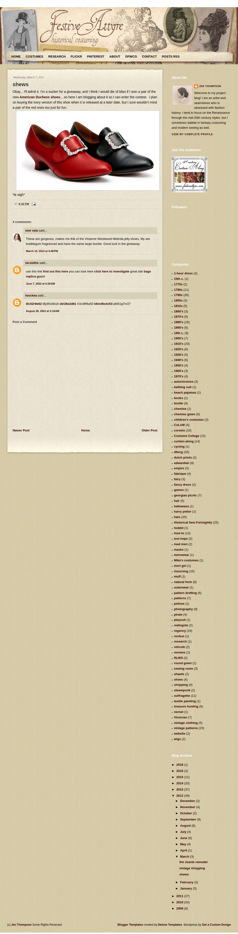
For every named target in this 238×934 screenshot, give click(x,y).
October (186, 813)
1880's (178, 322)
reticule (179, 647)
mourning (181, 571)
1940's (178, 360)
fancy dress (182, 484)
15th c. (179, 279)
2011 (180, 896)
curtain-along (183, 441)
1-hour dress (183, 273)
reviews (179, 652)
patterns (180, 598)
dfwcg (178, 452)
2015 (180, 777)
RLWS (178, 658)
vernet (178, 712)
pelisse (179, 603)
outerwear (181, 587)
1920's (178, 349)
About (114, 56)
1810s (178, 306)
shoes (178, 679)
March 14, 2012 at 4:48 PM (42, 251)
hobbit (178, 528)
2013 (180, 789)
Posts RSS (170, 56)
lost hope (181, 538)
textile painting (185, 701)
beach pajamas (185, 392)
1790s (178, 295)
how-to (179, 533)
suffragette (182, 695)
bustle (178, 403)
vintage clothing (186, 723)
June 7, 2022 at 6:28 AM (40, 283)
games (179, 490)
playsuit (180, 620)
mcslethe (32, 263)
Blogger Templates (130, 924)
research (180, 641)
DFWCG (131, 56)
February (187, 882)
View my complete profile (192, 134)
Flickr (76, 56)
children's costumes (189, 419)
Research (57, 56)
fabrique (180, 473)
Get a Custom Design (216, 924)
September (188, 819)
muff (177, 576)
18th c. (179, 333)
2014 (180, 783)
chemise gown (184, 414)
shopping (181, 685)
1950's (178, 365)
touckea (31, 295)
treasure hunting (186, 706)
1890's (178, 327)
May (183, 844)
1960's (178, 371)
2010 (180, 902)
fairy (177, 479)
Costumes (34, 56)
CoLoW (179, 425)
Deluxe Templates (170, 924)
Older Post (149, 430)
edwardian (181, 463)
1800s (178, 300)
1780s (178, 290)
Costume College (186, 436)
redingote (181, 625)
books (178, 398)
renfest (179, 636)
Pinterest (95, 56)
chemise (180, 408)
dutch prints (183, 457)
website (179, 733)
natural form (183, 582)
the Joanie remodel (193, 862)
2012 (180, 795)
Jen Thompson (210, 86)
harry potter (182, 511)
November (188, 807)
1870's (178, 316)
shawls (179, 674)
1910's (178, 344)
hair (177, 501)
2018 (180, 764)
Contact (149, 56)
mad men (181, 544)
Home (16, 56)
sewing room (183, 668)
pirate (178, 614)
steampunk (182, 690)
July (183, 832)
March (185, 856)
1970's (178, 376)
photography (183, 609)
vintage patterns (186, 728)
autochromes (183, 381)
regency (180, 631)
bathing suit (183, 387)
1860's (178, 311)
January (186, 888)
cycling (179, 446)
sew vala (31, 230)
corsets (179, 430)
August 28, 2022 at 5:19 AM (42, 311)
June (184, 838)
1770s (178, 284)
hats (177, 517)
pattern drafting (185, 593)
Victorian (180, 717)
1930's (178, 354)
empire (179, 468)
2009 (180, 908)
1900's (178, 338)
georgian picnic (185, 495)
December (188, 801)
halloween (181, 506)
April (184, 850)
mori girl (180, 566)
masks (178, 549)
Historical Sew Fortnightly (193, 522)
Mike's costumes (186, 560)
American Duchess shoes (40, 97)
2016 (180, 771)
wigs (177, 739)
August (186, 825)
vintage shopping (192, 868)
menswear (181, 555)
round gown (183, 663)
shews (21, 84)
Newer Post (21, 430)
